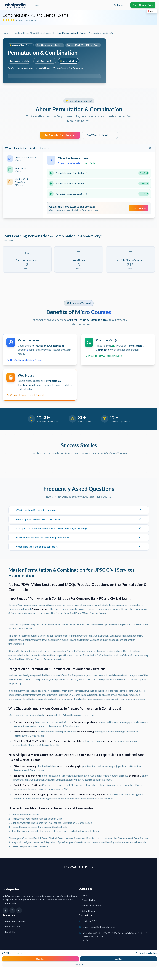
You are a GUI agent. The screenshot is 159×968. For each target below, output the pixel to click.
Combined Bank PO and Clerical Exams (35, 15)
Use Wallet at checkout (146, 953)
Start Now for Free (143, 5)
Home (5, 33)
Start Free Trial (138, 208)
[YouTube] (12, 910)
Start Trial (40, 959)
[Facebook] (5, 910)
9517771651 (91, 921)
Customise (8, 240)
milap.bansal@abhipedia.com (99, 926)
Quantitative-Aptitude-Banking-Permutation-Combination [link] (85, 33)
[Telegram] (19, 910)
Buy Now (118, 959)
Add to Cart (79, 964)
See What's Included (100, 135)
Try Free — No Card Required (60, 135)
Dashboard (119, 5)
